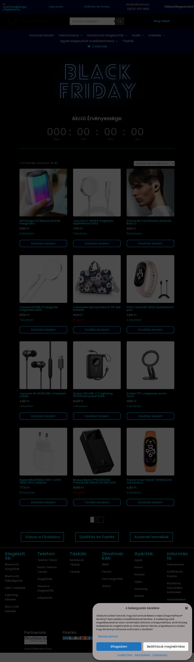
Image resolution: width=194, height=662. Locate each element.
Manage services (108, 636)
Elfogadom (119, 647)
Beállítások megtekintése (166, 647)
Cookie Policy (125, 655)
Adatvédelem (143, 655)
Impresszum (160, 655)
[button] (186, 608)
